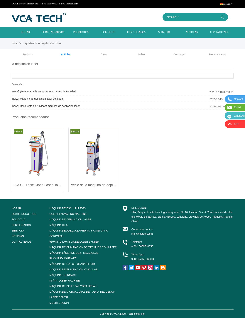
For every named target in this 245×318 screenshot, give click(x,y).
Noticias (66, 54)
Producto (28, 54)
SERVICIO (164, 32)
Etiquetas (28, 43)
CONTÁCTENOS (219, 32)
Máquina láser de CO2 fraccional (73, 252)
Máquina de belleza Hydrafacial (72, 286)
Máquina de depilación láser (70, 219)
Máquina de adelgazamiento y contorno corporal (78, 233)
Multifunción (59, 302)
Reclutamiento (217, 54)
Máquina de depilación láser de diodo (37, 98)
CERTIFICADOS (136, 32)
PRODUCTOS (81, 32)
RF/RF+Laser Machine (64, 280)
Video (141, 54)
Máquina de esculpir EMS (67, 208)
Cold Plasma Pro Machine (68, 213)
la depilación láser (49, 43)
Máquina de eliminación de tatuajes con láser (83, 247)
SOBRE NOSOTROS (53, 32)
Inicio (15, 43)
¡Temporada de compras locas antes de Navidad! (44, 91)
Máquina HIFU (58, 225)
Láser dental (59, 297)
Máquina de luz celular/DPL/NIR (72, 263)
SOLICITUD (109, 32)
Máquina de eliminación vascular (73, 269)
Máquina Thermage (63, 275)
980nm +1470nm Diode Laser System (74, 241)
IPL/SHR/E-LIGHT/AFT (62, 258)
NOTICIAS (192, 32)
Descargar (179, 54)
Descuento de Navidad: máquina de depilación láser (46, 105)
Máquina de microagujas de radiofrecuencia (82, 291)
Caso (104, 54)
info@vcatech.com (69, 3)
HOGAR (25, 32)
